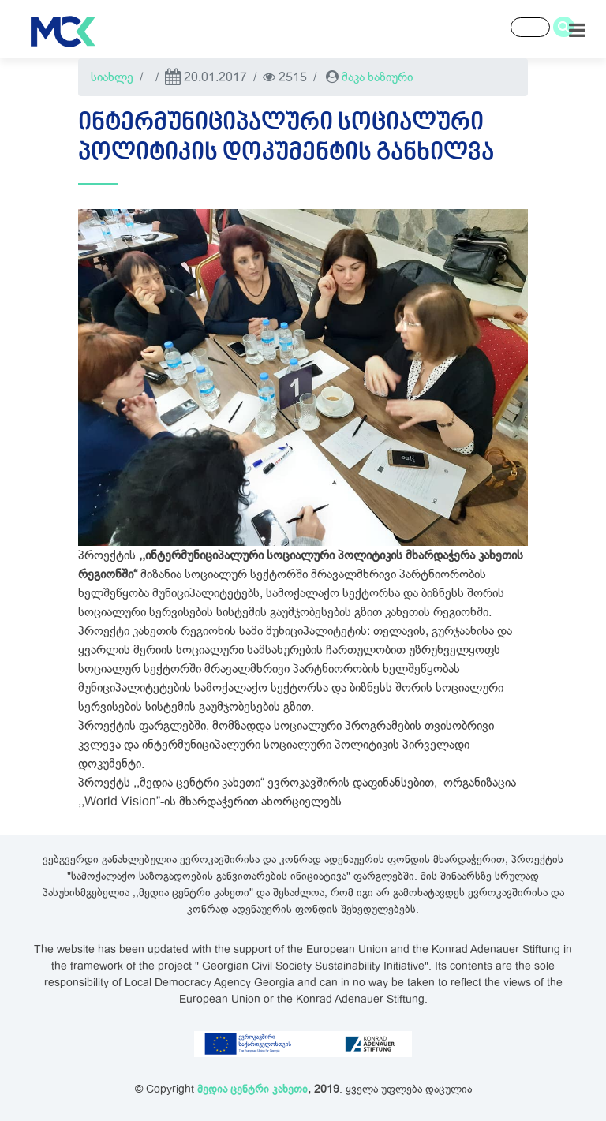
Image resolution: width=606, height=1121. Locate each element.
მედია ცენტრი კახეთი (252, 1089)
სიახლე (112, 77)
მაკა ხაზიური (377, 77)
